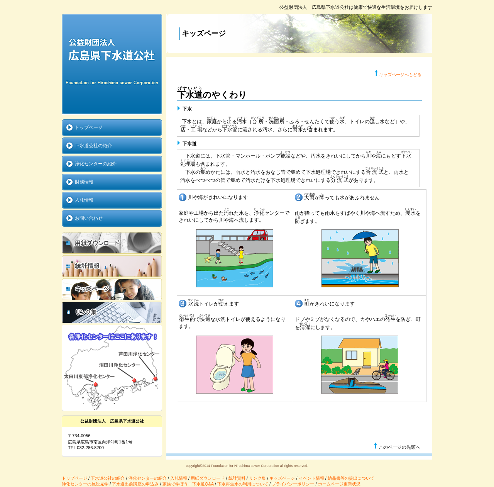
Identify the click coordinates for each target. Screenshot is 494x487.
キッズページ (282, 478)
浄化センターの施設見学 (85, 484)
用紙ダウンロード (208, 478)
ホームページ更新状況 (339, 484)
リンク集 (257, 478)
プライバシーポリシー (293, 484)
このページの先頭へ (397, 446)
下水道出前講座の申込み (135, 484)
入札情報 (178, 478)
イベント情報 (311, 478)
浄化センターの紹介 (148, 478)
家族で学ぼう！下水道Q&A (188, 484)
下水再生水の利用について (242, 484)
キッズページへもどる (400, 74)
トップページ (74, 478)
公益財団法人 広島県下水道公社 (112, 64)
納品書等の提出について (351, 478)
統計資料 (236, 478)
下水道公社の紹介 (108, 478)
